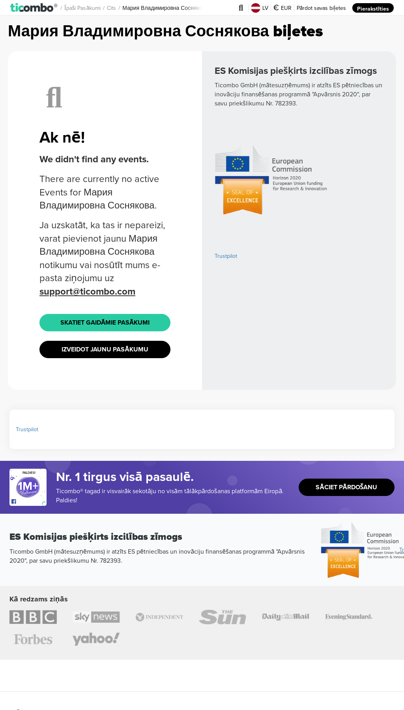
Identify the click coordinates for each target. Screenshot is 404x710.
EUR (282, 8)
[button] (34, 7)
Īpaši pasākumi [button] (82, 7)
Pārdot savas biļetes (321, 7)
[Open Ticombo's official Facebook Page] (29, 499)
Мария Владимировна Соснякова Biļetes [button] (174, 7)
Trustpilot (226, 269)
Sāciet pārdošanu (346, 484)
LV (259, 8)
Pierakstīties (373, 7)
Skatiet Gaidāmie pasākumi (105, 322)
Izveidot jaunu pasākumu (105, 347)
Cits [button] (111, 7)
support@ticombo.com (89, 291)
